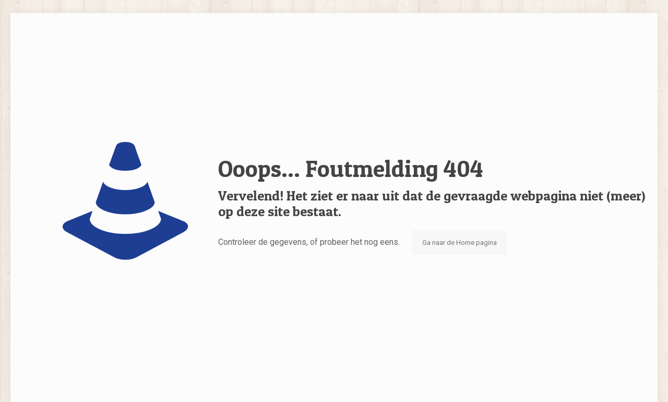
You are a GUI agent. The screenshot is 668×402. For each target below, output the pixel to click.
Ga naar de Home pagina (459, 242)
